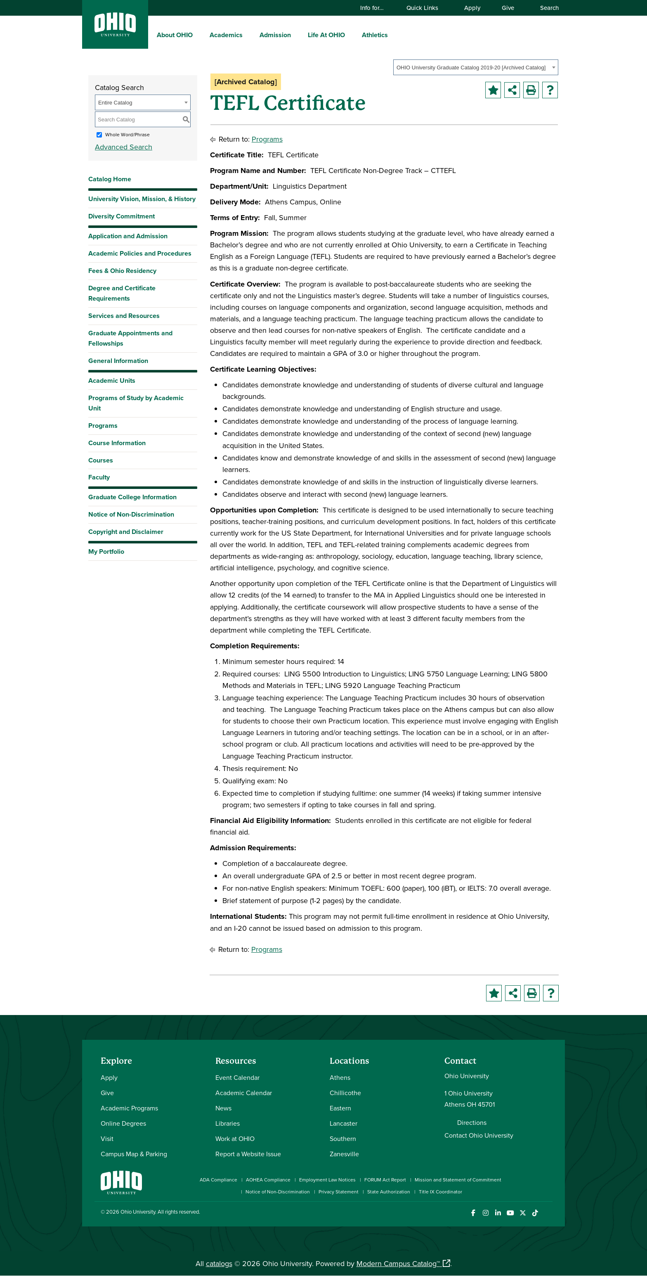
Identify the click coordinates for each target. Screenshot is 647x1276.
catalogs (219, 1263)
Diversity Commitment (121, 216)
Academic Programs (129, 1107)
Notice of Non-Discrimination (131, 514)
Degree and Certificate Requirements (122, 293)
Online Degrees (123, 1123)
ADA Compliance (218, 1179)
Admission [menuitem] (275, 35)
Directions (471, 1122)
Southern (343, 1138)
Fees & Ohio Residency (122, 270)
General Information (118, 360)
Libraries (227, 1123)
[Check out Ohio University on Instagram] (485, 1213)
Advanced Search (123, 147)
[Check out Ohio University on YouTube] (510, 1213)
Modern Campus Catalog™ (398, 1263)
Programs (103, 425)
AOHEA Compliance (268, 1179)
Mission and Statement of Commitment (458, 1179)
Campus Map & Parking (134, 1153)
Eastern (340, 1107)
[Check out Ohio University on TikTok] (535, 1213)
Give (508, 7)
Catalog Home (109, 179)
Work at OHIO (235, 1138)
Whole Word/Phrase (127, 134)
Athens (340, 1077)
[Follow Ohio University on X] (522, 1213)
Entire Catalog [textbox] (115, 103)
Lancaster (343, 1123)
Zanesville (344, 1153)
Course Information (117, 443)
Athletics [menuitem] (375, 35)
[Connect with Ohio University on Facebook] (473, 1213)
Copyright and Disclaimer (125, 531)
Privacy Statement (339, 1191)
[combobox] (475, 67)
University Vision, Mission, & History (142, 199)
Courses (100, 460)
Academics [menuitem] (226, 35)
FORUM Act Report (385, 1179)
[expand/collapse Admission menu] (297, 34)
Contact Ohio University (478, 1135)
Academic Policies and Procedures (139, 253)
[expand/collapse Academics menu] (248, 34)
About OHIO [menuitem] (175, 35)
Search (545, 7)
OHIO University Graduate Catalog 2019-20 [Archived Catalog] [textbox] (471, 67)
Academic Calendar (243, 1092)
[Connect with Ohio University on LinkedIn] (498, 1213)
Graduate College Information (132, 499)
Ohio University (137, 1211)
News (223, 1107)
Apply (472, 7)
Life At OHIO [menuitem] (326, 35)
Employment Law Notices (327, 1179)
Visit (107, 1138)
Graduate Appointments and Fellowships (130, 338)
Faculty (99, 477)
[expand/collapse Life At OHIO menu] (351, 34)
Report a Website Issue (248, 1153)
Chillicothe (345, 1092)
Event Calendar (237, 1077)
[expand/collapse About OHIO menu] (198, 34)
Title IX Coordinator (440, 1191)
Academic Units (111, 380)
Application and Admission (128, 236)
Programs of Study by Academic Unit (136, 403)
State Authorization (388, 1191)
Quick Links (426, 7)
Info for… (376, 7)
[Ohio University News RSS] (547, 1213)
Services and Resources (124, 315)
